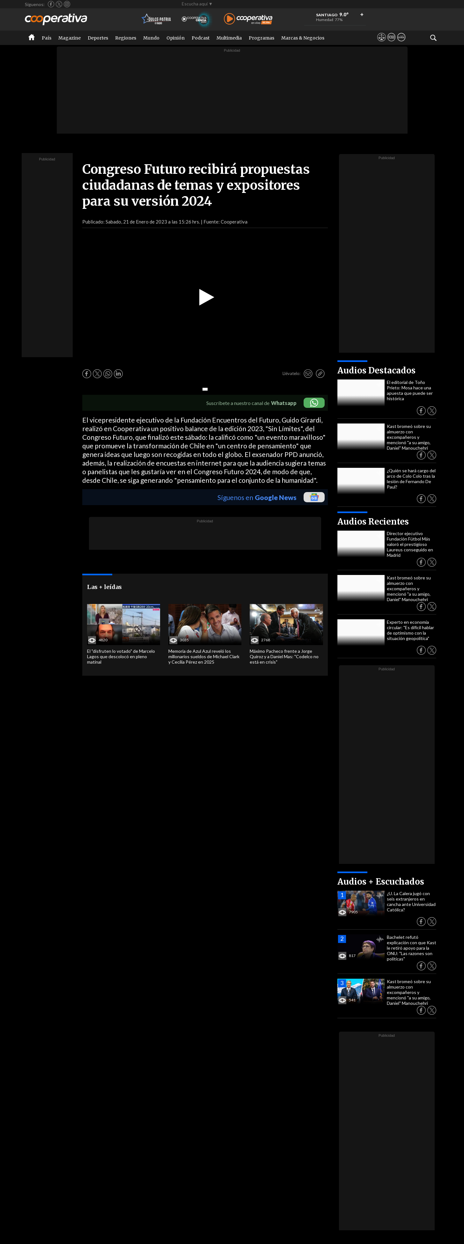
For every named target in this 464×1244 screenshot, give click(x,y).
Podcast (201, 38)
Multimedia (229, 38)
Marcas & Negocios (302, 38)
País (46, 38)
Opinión (175, 38)
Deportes (98, 38)
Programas (261, 38)
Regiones (125, 38)
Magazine (69, 38)
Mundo (151, 38)
